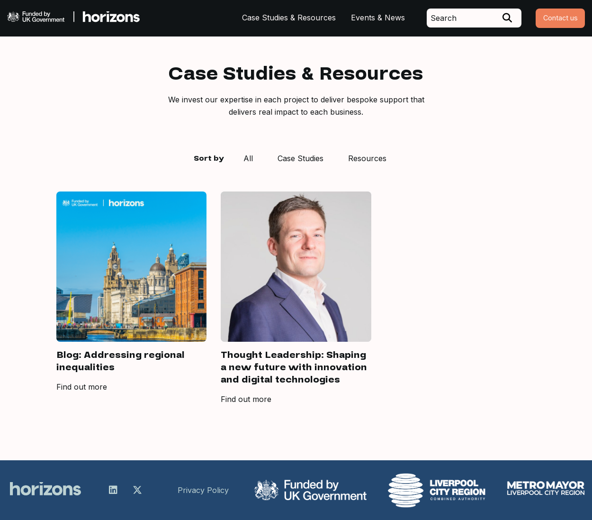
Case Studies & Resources (289, 17)
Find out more (81, 387)
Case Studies (300, 158)
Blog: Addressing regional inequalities (120, 361)
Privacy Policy (203, 490)
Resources (367, 158)
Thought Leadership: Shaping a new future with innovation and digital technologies (294, 367)
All (248, 158)
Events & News (378, 17)
